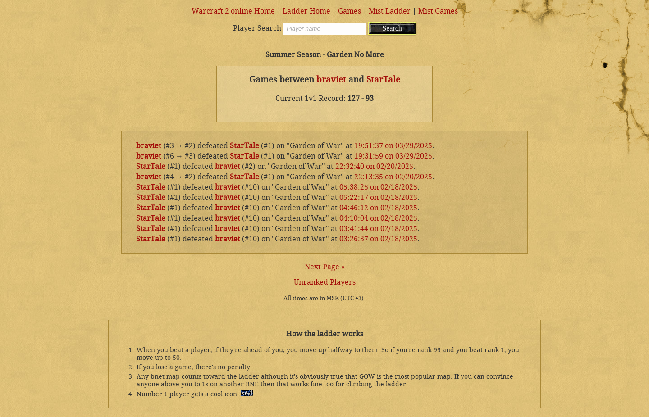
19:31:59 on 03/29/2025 (393, 156)
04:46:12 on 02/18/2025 (378, 208)
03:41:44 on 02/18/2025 (378, 228)
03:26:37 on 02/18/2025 (378, 239)
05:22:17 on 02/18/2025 (378, 197)
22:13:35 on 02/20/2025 (393, 176)
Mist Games (438, 11)
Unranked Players (325, 282)
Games (349, 11)
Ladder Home (306, 11)
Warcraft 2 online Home (233, 11)
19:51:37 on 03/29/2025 (393, 145)
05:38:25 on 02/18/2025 (378, 187)
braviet (331, 80)
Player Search (257, 28)
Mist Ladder (390, 11)
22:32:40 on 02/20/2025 (374, 166)
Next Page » (325, 267)
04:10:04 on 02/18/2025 (378, 218)
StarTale (383, 80)
